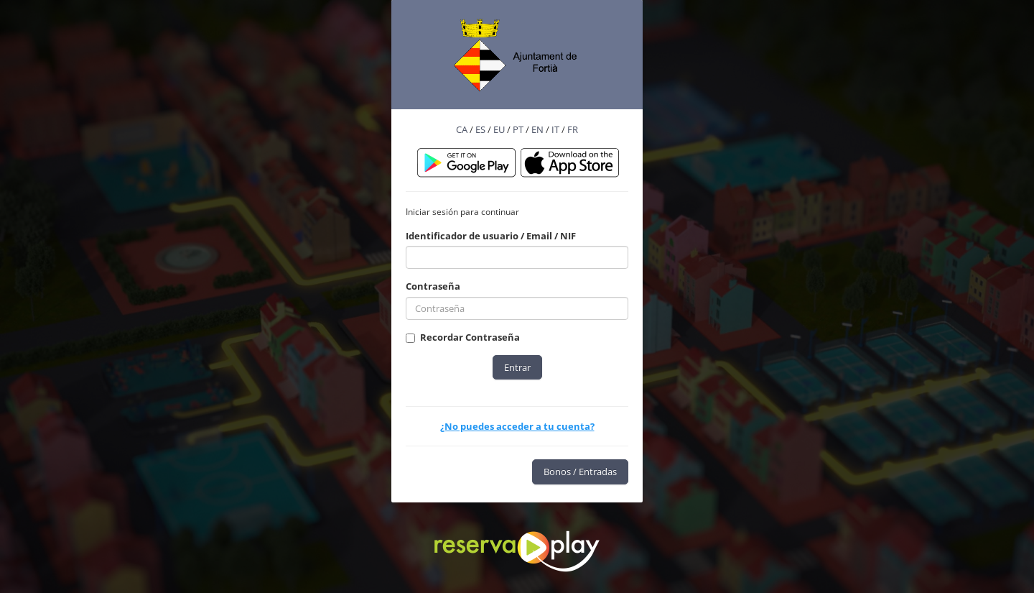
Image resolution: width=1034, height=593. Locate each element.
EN (537, 129)
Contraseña (433, 286)
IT (555, 129)
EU (499, 129)
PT (518, 129)
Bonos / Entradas (580, 471)
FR (572, 129)
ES (480, 129)
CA (461, 129)
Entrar (517, 367)
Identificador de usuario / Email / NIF (491, 235)
